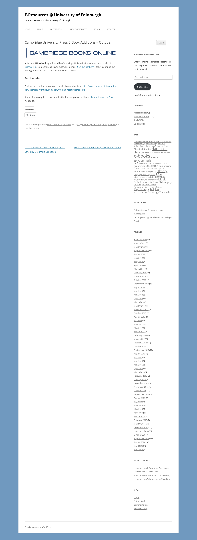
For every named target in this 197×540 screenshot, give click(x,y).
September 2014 (141, 438)
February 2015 (140, 420)
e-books (112, 124)
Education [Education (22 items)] (151, 166)
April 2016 (138, 368)
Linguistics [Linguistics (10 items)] (150, 177)
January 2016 (140, 379)
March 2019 (139, 269)
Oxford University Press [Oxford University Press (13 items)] (146, 182)
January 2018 (140, 305)
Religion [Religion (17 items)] (154, 189)
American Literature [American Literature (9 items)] (162, 141)
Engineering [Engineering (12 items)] (165, 165)
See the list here (85, 66)
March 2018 (139, 302)
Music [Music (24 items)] (162, 179)
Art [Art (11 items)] (159, 143)
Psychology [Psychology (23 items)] (141, 189)
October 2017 (140, 313)
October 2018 (140, 280)
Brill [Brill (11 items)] (163, 143)
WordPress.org (140, 508)
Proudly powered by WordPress (38, 527)
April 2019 (138, 265)
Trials (97, 29)
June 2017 (138, 324)
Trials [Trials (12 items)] (162, 192)
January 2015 (140, 423)
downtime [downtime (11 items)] (165, 152)
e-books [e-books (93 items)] (142, 156)
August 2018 (139, 287)
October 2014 (140, 434)
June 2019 (138, 257)
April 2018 (138, 298)
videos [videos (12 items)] (169, 192)
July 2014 (138, 445)
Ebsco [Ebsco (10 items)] (164, 163)
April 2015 (138, 412)
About (40, 29)
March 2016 (139, 372)
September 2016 (141, 350)
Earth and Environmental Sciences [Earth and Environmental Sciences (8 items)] (147, 163)
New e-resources (78, 29)
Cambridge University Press (94, 124)
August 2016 (139, 353)
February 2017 (140, 335)
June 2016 (138, 361)
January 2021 (140, 243)
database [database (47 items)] (159, 148)
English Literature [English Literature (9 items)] (141, 168)
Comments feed (141, 504)
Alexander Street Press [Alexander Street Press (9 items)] (144, 141)
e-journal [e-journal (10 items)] (155, 157)
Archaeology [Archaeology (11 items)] (151, 143)
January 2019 (140, 276)
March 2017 (139, 331)
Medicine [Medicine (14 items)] (153, 179)
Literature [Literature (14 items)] (160, 176)
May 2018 (138, 294)
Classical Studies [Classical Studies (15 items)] (142, 149)
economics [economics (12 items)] (139, 165)
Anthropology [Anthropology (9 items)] (139, 144)
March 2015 (139, 416)
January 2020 (140, 246)
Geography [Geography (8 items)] (151, 171)
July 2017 (138, 320)
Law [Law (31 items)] (159, 174)
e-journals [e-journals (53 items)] (143, 160)
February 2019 (140, 272)
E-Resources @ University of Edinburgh (63, 15)
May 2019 (138, 261)
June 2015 (138, 405)
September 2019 (141, 250)
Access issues (57, 29)
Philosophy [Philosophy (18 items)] (165, 182)
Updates (111, 29)
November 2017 (141, 309)
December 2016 (141, 342)
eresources (139, 468)
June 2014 (138, 449)
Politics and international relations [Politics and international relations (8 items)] (148, 187)
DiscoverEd (30, 66)
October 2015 (140, 390)
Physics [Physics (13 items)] (137, 184)
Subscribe (142, 86)
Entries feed (139, 501)
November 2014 (141, 431)
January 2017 (140, 339)
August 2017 (139, 316)
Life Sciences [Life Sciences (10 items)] (139, 177)
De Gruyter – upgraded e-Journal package (152, 217)
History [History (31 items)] (162, 171)
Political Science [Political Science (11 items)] (149, 184)
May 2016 (138, 364)
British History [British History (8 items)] (139, 146)
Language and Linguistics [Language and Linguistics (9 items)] (144, 174)
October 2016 (140, 346)
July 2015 (138, 401)
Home (27, 29)
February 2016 (140, 375)
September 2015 (141, 394)
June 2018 (138, 291)
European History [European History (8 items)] (157, 168)
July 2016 (138, 357)
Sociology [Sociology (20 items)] (153, 192)
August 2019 (139, 254)
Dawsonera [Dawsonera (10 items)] (155, 152)
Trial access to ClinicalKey (158, 475)
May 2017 (138, 328)
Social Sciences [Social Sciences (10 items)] (140, 192)
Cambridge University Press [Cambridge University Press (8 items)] (157, 146)
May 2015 (138, 409)
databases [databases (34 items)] (141, 152)
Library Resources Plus (101, 97)
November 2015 (141, 386)
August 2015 (139, 398)
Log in (136, 497)
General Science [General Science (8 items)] (140, 171)
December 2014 (141, 427)
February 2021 (140, 239)
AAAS (136, 221)
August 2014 (139, 442)
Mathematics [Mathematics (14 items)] (140, 179)
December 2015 (141, 383)
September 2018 (141, 283)
